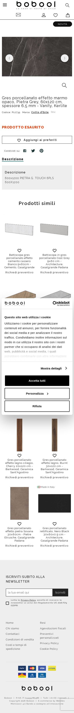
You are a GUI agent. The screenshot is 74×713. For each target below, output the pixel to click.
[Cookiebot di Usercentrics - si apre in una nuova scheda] (53, 303)
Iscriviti (60, 592)
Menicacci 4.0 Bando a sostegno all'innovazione (37, 704)
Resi (43, 622)
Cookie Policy (49, 648)
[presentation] (9, 58)
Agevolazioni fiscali (53, 628)
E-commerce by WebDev (51, 701)
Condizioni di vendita (20, 639)
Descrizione (13, 159)
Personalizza (37, 393)
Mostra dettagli (51, 368)
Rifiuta (37, 406)
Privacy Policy (28, 600)
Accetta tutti (37, 380)
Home (10, 622)
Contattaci (12, 633)
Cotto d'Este (40, 112)
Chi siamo (12, 628)
